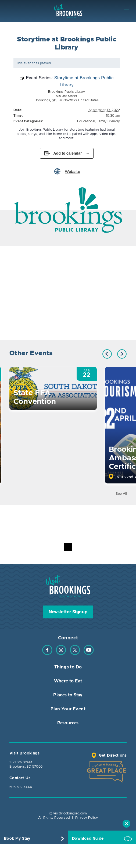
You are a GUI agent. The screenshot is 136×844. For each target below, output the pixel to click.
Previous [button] (107, 354)
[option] (68, 210)
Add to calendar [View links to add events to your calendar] (67, 153)
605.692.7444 (20, 787)
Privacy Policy (86, 817)
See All (121, 493)
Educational (86, 121)
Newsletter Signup (68, 612)
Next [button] (122, 354)
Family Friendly (108, 121)
